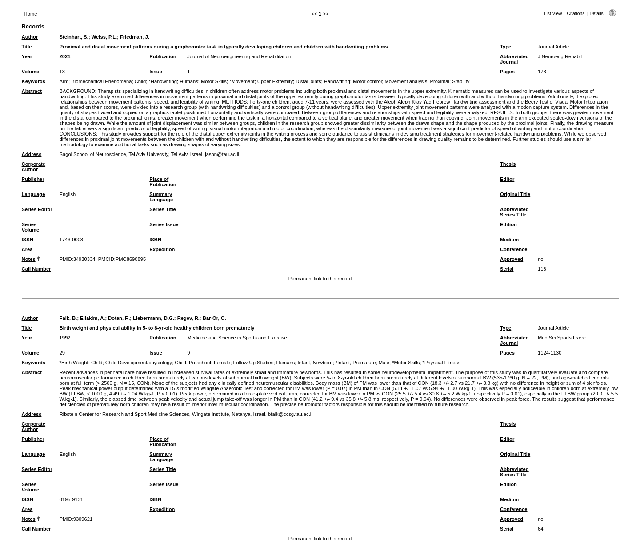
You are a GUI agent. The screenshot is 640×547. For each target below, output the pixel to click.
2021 (65, 56)
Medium (509, 239)
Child (140, 81)
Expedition (162, 249)
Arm (64, 81)
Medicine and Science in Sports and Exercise (237, 337)
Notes (29, 259)
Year (27, 56)
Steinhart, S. (74, 37)
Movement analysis (406, 81)
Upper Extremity (275, 81)
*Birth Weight (74, 362)
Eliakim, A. (92, 318)
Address (32, 154)
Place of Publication (162, 181)
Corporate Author (33, 166)
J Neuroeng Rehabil (560, 56)
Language (33, 194)
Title (27, 46)
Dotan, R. (119, 318)
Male (384, 362)
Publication (162, 56)
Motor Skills (214, 81)
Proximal (440, 81)
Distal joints (308, 81)
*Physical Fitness (441, 362)
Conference (514, 249)
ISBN (155, 239)
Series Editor (37, 209)
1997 (65, 337)
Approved (511, 259)
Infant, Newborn (314, 362)
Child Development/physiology (138, 362)
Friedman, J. (134, 37)
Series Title (162, 209)
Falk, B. (68, 318)
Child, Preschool (193, 362)
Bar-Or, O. (214, 318)
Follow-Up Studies (253, 362)
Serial (506, 269)
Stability (460, 81)
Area (27, 249)
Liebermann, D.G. (153, 318)
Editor (507, 179)
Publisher (33, 179)
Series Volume (31, 227)
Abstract (32, 91)
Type (505, 46)
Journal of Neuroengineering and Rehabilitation (239, 56)
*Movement (242, 81)
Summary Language (161, 197)
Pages (507, 71)
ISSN (27, 239)
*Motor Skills (406, 362)
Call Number (36, 269)
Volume (31, 71)
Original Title (515, 194)
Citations (576, 13)
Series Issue (163, 224)
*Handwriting (162, 81)
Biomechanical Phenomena (101, 81)
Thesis (508, 164)
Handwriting (337, 81)
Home (30, 13)
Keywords (33, 81)
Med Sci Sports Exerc (562, 337)
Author (30, 37)
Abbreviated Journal (514, 59)
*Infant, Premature (356, 362)
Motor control (367, 81)
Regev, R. (188, 318)
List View (553, 13)
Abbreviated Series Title (514, 212)
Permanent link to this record (320, 278)
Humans (189, 81)
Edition (508, 224)
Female (222, 362)
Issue (155, 71)
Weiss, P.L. (104, 37)
